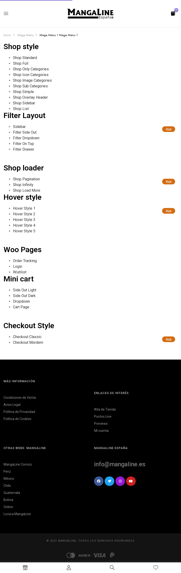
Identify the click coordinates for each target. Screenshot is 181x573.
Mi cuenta (101, 431)
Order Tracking (25, 261)
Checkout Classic (27, 337)
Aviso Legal (12, 405)
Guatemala (12, 493)
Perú (7, 471)
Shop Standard (25, 57)
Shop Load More (26, 190)
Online (8, 507)
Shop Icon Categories (31, 74)
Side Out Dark (24, 295)
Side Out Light (24, 290)
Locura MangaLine (17, 514)
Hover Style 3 (24, 219)
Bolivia (8, 500)
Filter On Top (23, 143)
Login (17, 266)
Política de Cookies (17, 419)
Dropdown (21, 301)
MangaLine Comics (18, 464)
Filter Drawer (23, 149)
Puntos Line (102, 416)
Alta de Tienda (105, 409)
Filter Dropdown (26, 138)
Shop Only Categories (31, 69)
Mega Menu (25, 35)
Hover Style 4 (24, 225)
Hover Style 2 (24, 214)
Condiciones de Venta (20, 397)
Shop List (21, 108)
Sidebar (19, 126)
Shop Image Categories (32, 80)
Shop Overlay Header (30, 97)
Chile (7, 486)
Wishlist (19, 272)
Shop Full (20, 63)
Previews (101, 423)
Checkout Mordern (28, 342)
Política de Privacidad (19, 412)
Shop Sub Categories (30, 86)
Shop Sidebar (24, 103)
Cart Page (21, 307)
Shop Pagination (26, 179)
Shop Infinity (23, 185)
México (9, 478)
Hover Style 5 (24, 231)
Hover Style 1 (24, 208)
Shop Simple (23, 91)
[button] (173, 13)
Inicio (7, 35)
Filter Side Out (25, 132)
